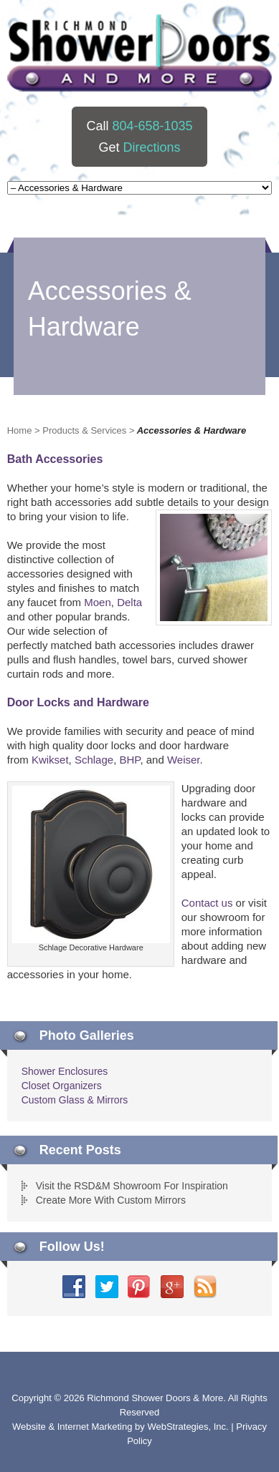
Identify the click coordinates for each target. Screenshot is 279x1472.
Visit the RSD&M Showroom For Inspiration (132, 1185)
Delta (129, 602)
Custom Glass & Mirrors (75, 1100)
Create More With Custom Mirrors (111, 1200)
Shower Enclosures (65, 1071)
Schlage (94, 760)
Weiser (183, 760)
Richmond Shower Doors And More (141, 53)
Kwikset (50, 760)
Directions (151, 147)
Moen (97, 602)
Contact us (207, 903)
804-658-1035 (152, 126)
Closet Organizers (62, 1085)
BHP (129, 760)
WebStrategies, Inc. (189, 1426)
